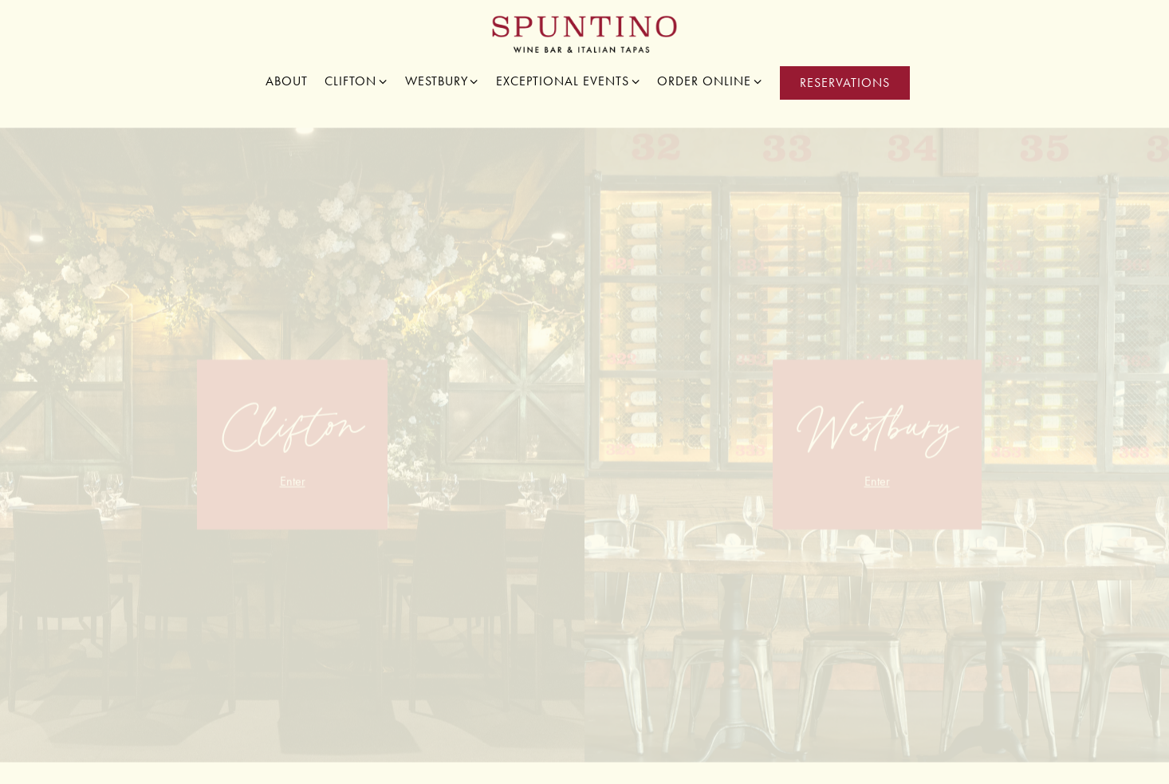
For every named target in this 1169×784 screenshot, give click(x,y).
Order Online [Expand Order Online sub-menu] (710, 80)
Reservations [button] (845, 82)
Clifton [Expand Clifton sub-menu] (356, 80)
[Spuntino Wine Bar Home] (585, 33)
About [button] (287, 81)
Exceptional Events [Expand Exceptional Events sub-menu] (568, 80)
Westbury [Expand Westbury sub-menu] (442, 80)
